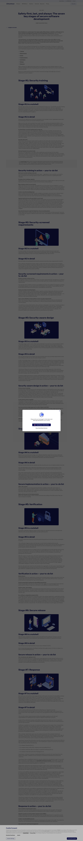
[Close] (59, 411)
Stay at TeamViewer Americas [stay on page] (41, 428)
